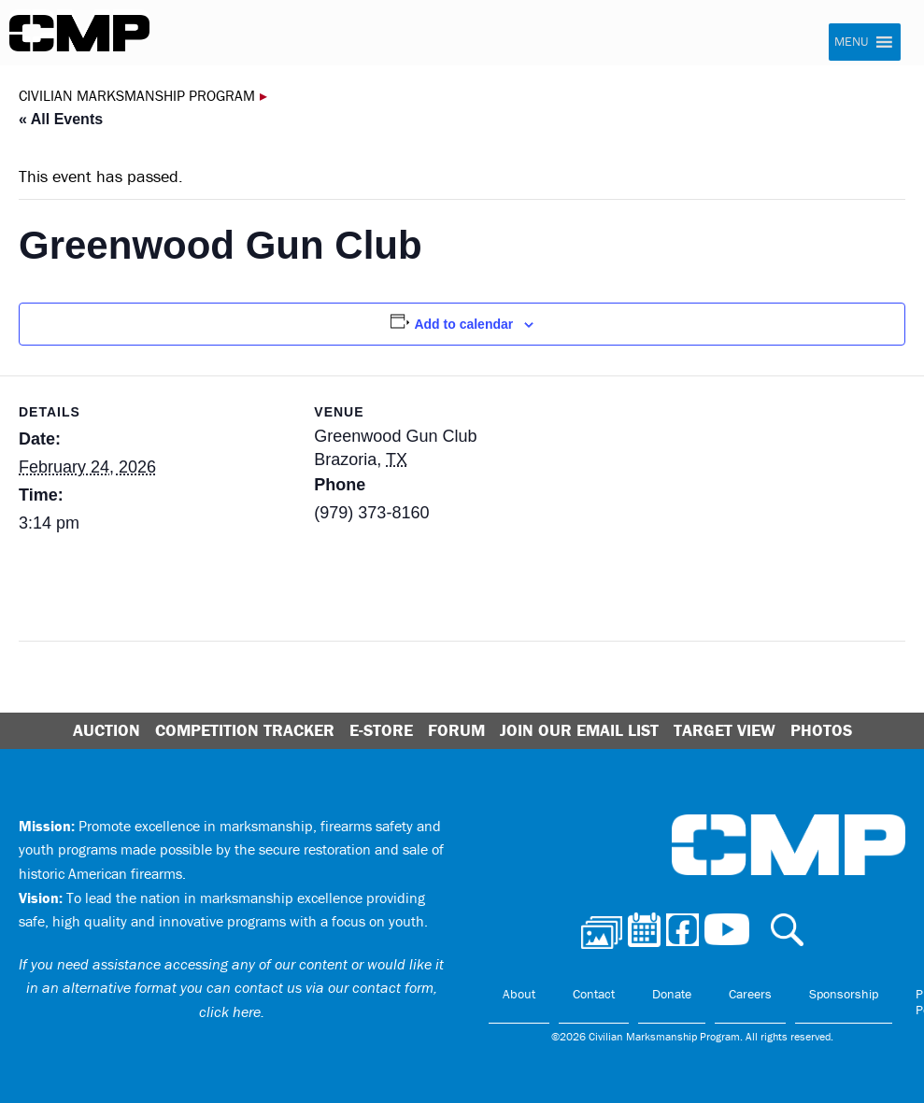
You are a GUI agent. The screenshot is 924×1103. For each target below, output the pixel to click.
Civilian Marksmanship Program (79, 33)
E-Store (381, 730)
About (519, 993)
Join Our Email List (579, 730)
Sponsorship (843, 993)
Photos (821, 730)
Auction (106, 730)
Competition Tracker (244, 730)
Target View (724, 730)
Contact (594, 993)
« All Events (61, 119)
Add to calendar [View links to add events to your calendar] (463, 324)
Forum (456, 730)
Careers (750, 993)
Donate (671, 993)
